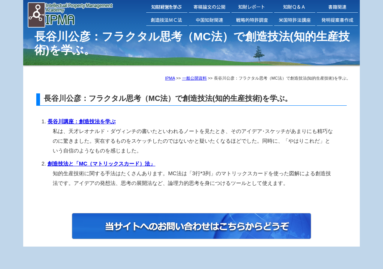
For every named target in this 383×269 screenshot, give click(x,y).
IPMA (170, 78)
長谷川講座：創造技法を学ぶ (82, 121)
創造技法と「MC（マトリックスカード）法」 (101, 164)
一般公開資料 (194, 78)
